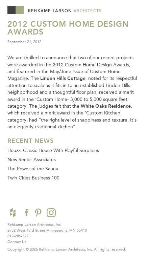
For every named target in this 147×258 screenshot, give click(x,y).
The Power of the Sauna (32, 168)
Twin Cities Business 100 (33, 177)
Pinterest (38, 212)
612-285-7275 (18, 236)
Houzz (12, 212)
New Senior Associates (31, 159)
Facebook (25, 212)
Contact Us (16, 241)
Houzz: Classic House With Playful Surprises (53, 150)
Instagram (51, 212)
